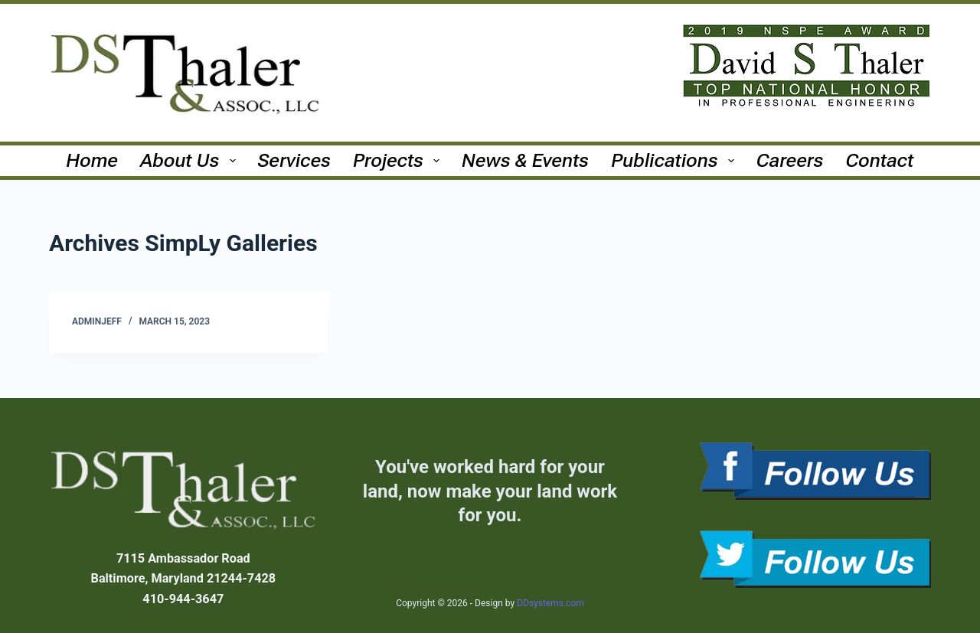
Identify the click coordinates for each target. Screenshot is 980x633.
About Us (191, 160)
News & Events (525, 160)
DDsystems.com (550, 603)
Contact (880, 160)
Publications (675, 160)
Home (93, 160)
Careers (790, 160)
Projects (399, 160)
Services (294, 160)
